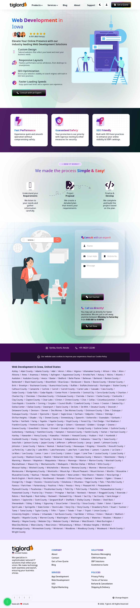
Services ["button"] (52, 5)
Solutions (97, 550)
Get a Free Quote (60, 561)
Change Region (120, 597)
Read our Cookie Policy (97, 356)
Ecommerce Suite (99, 565)
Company (57, 550)
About (77, 5)
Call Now (91, 326)
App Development (60, 576)
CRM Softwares (98, 557)
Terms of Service (99, 580)
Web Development (60, 580)
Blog (65, 5)
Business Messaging (101, 554)
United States (52, 366)
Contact (55, 557)
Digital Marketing (60, 587)
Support (91, 5)
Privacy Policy (97, 576)
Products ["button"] (36, 5)
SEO (53, 583)
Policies (95, 572)
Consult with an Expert (29, 92)
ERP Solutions (97, 561)
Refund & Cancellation (102, 583)
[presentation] (100, 286)
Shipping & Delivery (100, 587)
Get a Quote (121, 4)
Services (56, 572)
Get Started (92, 297)
